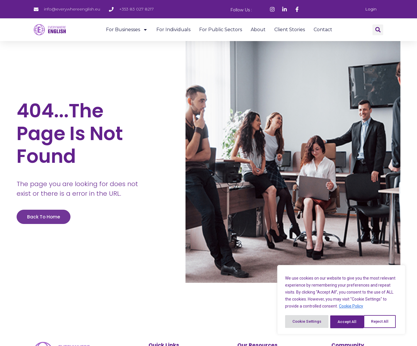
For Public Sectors (220, 29)
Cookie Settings (307, 321)
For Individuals (173, 29)
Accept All (381, 321)
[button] (377, 29)
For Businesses (127, 29)
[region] (341, 300)
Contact (323, 29)
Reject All (347, 321)
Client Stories (289, 29)
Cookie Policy (351, 307)
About (258, 29)
